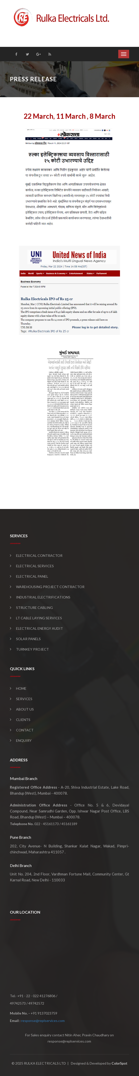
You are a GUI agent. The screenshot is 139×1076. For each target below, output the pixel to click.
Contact (25, 730)
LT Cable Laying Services (39, 618)
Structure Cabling (34, 607)
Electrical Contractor (39, 555)
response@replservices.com (43, 1020)
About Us (25, 709)
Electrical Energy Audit (39, 628)
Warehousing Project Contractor (50, 587)
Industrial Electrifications (43, 597)
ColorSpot (119, 1063)
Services (24, 699)
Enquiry (24, 740)
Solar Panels (28, 639)
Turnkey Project (32, 649)
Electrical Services (35, 566)
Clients (23, 719)
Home (21, 688)
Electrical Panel (32, 576)
